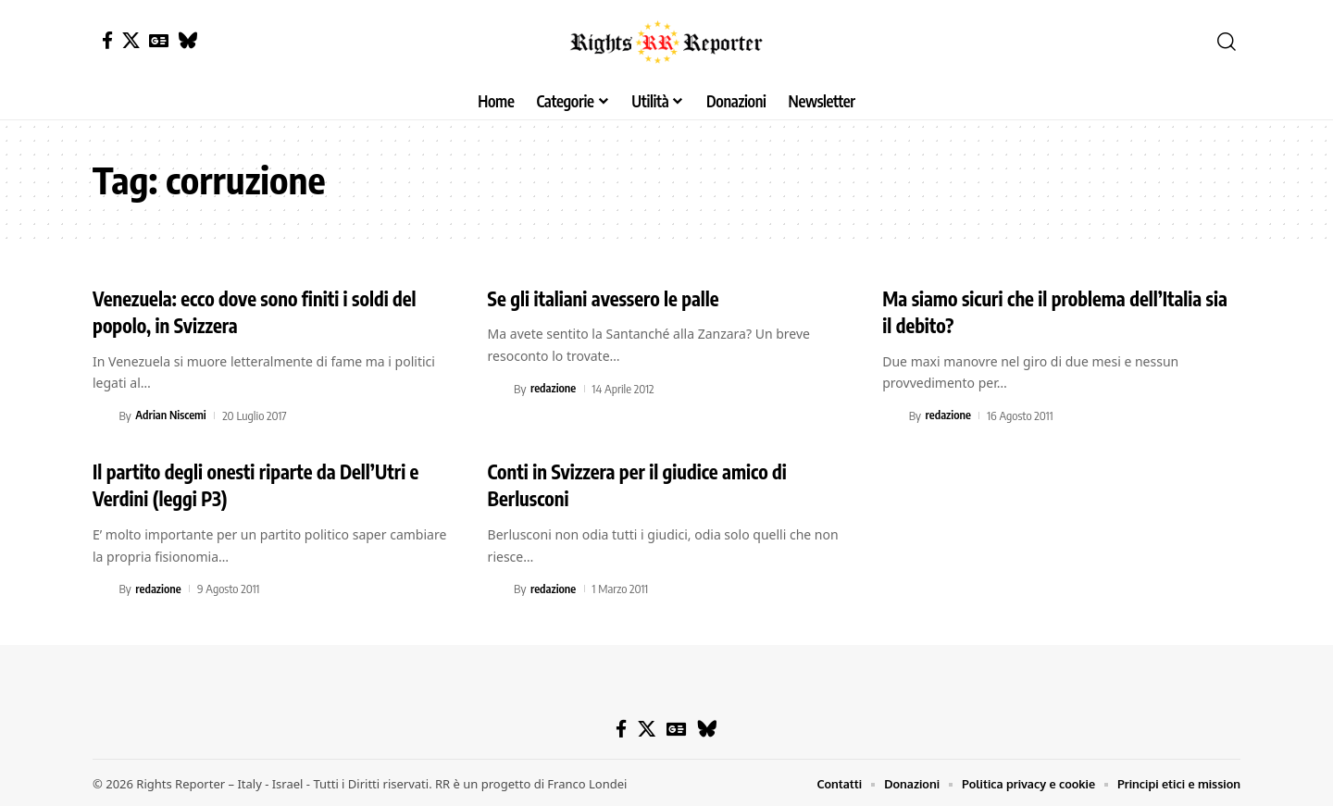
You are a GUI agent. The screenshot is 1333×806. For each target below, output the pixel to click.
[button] (1226, 41)
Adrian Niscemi (171, 414)
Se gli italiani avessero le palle (612, 298)
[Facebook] (107, 40)
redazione (554, 387)
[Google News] (158, 40)
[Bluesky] (187, 40)
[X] (131, 40)
